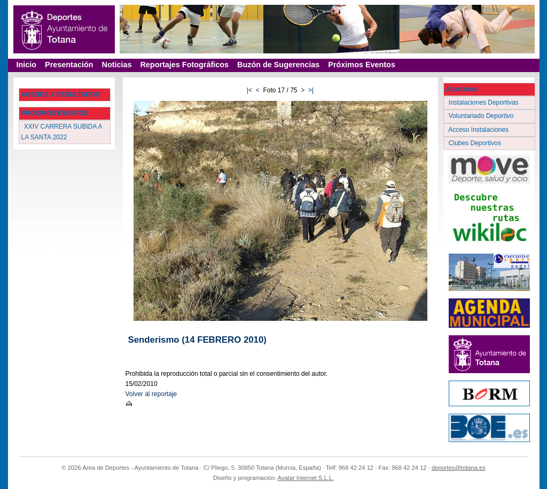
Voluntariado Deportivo (482, 116)
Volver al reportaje (151, 394)
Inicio (27, 64)
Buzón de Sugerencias (278, 64)
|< (249, 90)
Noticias (116, 64)
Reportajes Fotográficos (184, 64)
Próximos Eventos (361, 64)
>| (311, 90)
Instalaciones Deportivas (484, 102)
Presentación (69, 64)
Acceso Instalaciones (479, 129)
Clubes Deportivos (476, 143)
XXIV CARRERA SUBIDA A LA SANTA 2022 (62, 131)
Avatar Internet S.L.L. (306, 478)
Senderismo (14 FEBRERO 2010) (197, 340)
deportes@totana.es (459, 467)
